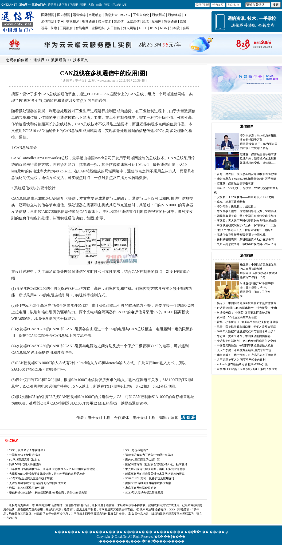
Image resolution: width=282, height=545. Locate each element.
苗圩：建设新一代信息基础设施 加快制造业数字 (247, 174)
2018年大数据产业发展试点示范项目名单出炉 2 (246, 331)
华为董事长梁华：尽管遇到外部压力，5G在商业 (247, 211)
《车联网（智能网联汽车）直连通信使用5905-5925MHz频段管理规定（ (53, 469)
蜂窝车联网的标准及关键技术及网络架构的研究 (154, 473)
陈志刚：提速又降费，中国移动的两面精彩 (243, 336)
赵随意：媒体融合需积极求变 (258, 154)
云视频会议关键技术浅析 (24, 455)
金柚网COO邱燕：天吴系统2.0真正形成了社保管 (247, 369)
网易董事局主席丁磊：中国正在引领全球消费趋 (246, 216)
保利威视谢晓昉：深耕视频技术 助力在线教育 (245, 239)
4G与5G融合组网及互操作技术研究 (31, 478)
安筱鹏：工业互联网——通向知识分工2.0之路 (245, 197)
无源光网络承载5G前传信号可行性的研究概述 (37, 483)
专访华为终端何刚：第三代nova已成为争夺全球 (246, 340)
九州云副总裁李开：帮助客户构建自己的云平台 (246, 244)
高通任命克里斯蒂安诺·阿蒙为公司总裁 (241, 234)
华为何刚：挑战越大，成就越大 (236, 206)
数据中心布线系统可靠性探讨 (27, 487)
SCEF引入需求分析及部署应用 (144, 492)
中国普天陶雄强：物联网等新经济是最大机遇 (245, 345)
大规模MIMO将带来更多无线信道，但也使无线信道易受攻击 (47, 473)
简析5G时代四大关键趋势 (25, 464)
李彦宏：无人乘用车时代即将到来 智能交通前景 (247, 220)
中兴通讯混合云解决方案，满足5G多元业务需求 (155, 469)
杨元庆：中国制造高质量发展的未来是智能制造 (246, 303)
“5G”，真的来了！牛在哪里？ (27, 450)
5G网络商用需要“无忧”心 (24, 459)
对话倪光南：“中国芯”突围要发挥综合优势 (243, 312)
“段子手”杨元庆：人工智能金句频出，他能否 (245, 230)
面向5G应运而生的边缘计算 (142, 459)
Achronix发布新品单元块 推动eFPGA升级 (242, 364)
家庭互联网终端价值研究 (140, 487)
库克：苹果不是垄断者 (231, 201)
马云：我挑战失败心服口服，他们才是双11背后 (246, 326)
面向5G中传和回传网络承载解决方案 (148, 483)
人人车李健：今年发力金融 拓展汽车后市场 (244, 350)
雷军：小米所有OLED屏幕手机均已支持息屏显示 (247, 322)
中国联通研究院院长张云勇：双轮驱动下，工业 (246, 225)
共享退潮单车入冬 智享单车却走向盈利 (241, 359)
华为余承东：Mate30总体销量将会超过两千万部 (246, 178)
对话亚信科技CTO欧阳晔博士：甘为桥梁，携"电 (247, 308)
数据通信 (58, 60)
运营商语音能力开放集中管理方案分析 (149, 455)
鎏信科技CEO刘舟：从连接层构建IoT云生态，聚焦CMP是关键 (48, 492)
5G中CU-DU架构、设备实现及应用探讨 (149, 478)
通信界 (39, 60)
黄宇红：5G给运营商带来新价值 (237, 317)
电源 (134, 312)
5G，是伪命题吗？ (137, 450)
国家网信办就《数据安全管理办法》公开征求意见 (156, 464)
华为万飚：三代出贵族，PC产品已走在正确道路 (247, 355)
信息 (142, 131)
